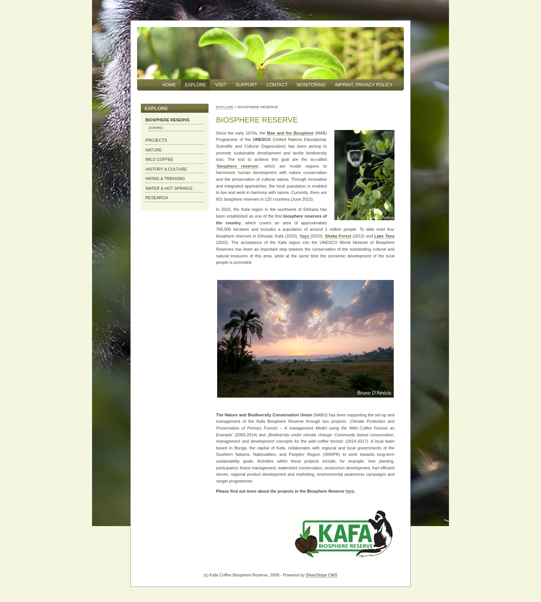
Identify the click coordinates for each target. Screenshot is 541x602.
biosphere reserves (237, 166)
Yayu (304, 236)
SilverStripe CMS (321, 575)
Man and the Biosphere (290, 133)
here (350, 491)
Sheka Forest (338, 236)
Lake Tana (384, 236)
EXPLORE (225, 107)
